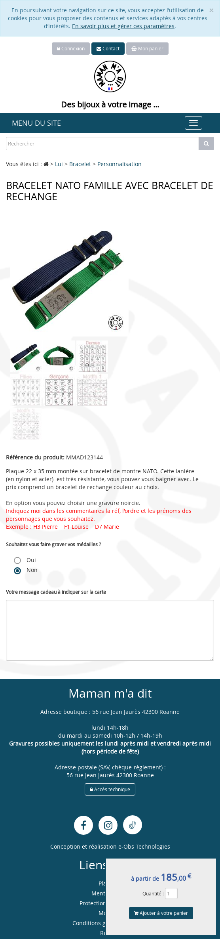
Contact (108, 48)
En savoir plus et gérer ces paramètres (123, 26)
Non (26, 570)
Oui (25, 560)
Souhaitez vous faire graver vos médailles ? (53, 544)
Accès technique (110, 789)
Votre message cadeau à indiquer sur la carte (56, 592)
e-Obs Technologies (144, 846)
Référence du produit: (35, 457)
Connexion (71, 48)
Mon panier (147, 48)
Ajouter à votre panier (161, 913)
